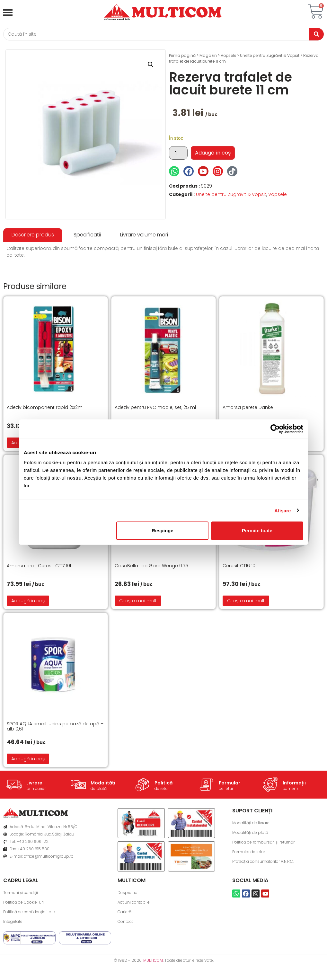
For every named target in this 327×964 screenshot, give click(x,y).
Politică (163, 784)
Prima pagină (182, 56)
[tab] (32, 236)
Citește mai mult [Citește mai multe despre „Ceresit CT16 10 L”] (246, 602)
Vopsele (228, 56)
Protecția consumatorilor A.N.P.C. (263, 862)
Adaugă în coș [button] (28, 602)
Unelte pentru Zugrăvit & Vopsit (269, 56)
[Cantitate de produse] (178, 154)
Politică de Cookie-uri (23, 903)
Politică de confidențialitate (29, 913)
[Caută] (154, 35)
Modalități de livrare (251, 824)
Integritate (12, 922)
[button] (150, 66)
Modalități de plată (250, 833)
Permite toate (257, 530)
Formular (229, 784)
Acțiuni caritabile (134, 903)
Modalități (103, 784)
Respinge (162, 530)
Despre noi (128, 894)
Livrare (34, 784)
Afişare (282, 510)
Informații (294, 784)
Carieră (124, 913)
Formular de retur (248, 852)
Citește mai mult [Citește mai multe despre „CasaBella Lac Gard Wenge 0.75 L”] (138, 602)
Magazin (208, 56)
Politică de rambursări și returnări (264, 843)
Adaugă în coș (213, 154)
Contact (125, 922)
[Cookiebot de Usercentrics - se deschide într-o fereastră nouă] (275, 429)
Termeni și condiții (20, 894)
